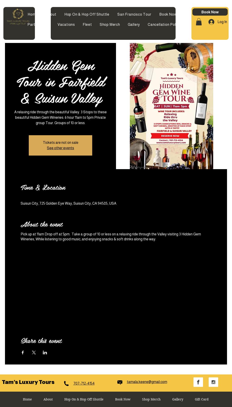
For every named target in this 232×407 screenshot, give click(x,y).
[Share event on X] (34, 352)
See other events (60, 148)
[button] (199, 21)
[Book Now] (210, 12)
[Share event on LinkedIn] (45, 352)
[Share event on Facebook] (23, 352)
